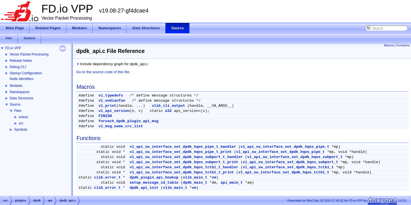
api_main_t (232, 183)
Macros (389, 45)
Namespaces (20, 92)
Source (15, 104)
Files (17, 111)
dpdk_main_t (195, 183)
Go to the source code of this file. (103, 72)
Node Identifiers (22, 79)
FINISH (105, 116)
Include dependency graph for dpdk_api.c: (112, 64)
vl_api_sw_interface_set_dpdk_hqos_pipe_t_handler (183, 147)
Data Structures (21, 98)
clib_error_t (107, 177)
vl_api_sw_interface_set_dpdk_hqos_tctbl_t (288, 167)
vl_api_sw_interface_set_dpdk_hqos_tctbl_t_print (182, 172)
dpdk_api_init (144, 188)
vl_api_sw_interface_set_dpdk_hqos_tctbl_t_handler (184, 167)
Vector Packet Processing (29, 54)
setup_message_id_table (154, 183)
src (21, 123)
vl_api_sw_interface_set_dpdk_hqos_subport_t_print (184, 162)
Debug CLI (18, 67)
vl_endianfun (111, 101)
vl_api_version (113, 111)
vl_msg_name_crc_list (120, 126)
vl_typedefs (110, 95)
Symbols (20, 130)
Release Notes (21, 61)
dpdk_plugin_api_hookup (154, 177)
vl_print (107, 106)
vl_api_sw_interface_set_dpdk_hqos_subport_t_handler (186, 157)
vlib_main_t (195, 177)
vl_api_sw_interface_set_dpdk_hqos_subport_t (294, 157)
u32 (168, 111)
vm (214, 177)
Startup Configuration (26, 73)
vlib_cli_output (168, 106)
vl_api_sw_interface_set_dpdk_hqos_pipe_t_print (181, 152)
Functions (403, 45)
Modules (16, 86)
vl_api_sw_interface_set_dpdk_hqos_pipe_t (285, 147)
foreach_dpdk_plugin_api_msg (128, 121)
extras (23, 117)
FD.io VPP (13, 48)
